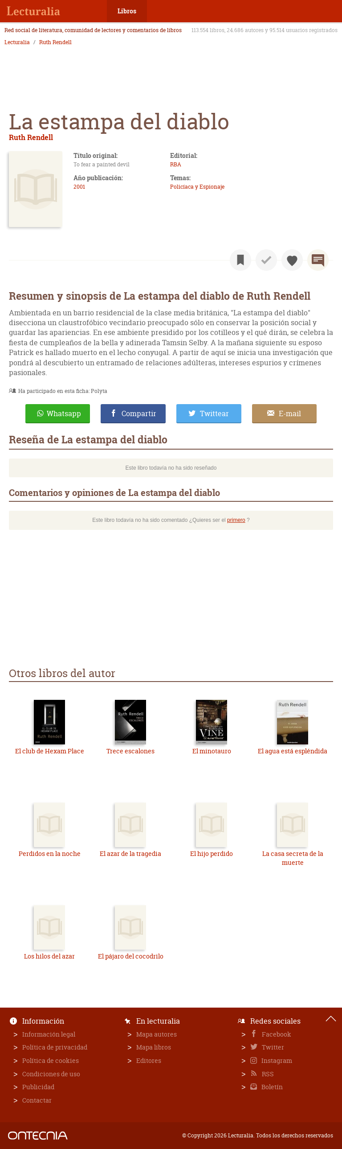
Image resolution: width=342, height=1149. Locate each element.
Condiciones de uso (51, 1074)
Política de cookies (50, 1060)
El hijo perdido (211, 853)
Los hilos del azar (49, 956)
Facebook (276, 1034)
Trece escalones (130, 751)
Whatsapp (64, 413)
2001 (79, 186)
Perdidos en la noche (50, 853)
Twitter (272, 1047)
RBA (175, 164)
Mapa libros (153, 1047)
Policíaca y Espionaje (197, 186)
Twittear (214, 413)
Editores (148, 1060)
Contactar (37, 1100)
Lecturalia (17, 42)
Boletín (271, 1087)
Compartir (139, 413)
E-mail (290, 413)
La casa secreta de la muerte (292, 858)
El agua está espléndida (292, 751)
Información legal (48, 1034)
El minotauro (211, 751)
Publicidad (38, 1087)
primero (236, 520)
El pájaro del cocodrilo (130, 956)
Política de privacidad (54, 1047)
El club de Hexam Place (49, 751)
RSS (267, 1074)
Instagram (276, 1060)
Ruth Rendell (55, 42)
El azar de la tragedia (130, 853)
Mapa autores (156, 1034)
